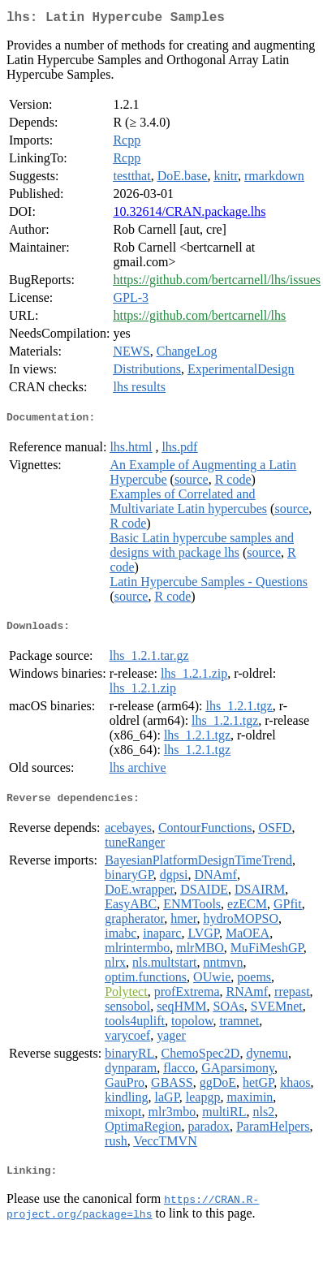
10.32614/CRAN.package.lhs (189, 215)
